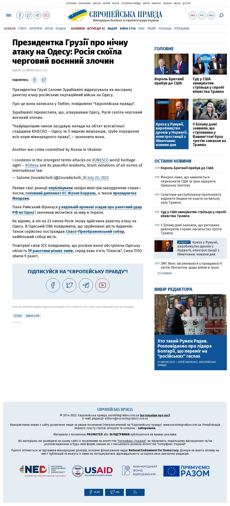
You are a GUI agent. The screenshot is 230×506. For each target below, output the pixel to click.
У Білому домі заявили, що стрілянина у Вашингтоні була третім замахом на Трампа (209, 134)
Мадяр (112, 28)
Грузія (17, 315)
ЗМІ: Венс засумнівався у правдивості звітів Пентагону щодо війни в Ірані (191, 265)
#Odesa (32, 165)
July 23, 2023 (98, 177)
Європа (97, 3)
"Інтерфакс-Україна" (131, 441)
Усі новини (165, 273)
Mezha (177, 3)
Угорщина (181, 28)
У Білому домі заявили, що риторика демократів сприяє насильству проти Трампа (191, 229)
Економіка (85, 3)
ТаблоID (167, 3)
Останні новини (172, 161)
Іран (141, 28)
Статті (22, 28)
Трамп (151, 28)
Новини (10, 28)
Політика (71, 3)
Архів (49, 28)
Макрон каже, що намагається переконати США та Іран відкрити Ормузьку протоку (188, 181)
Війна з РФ (128, 28)
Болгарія (78, 28)
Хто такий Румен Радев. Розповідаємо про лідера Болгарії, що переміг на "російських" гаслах (185, 349)
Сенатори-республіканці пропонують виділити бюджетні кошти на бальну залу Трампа (191, 198)
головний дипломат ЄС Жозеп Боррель (61, 193)
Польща (165, 28)
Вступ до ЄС (96, 28)
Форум (106, 3)
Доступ (187, 3)
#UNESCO (100, 160)
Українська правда (50, 3)
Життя (146, 3)
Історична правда (131, 3)
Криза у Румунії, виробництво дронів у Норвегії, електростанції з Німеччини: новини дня (171, 134)
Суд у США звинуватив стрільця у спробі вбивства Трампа (208, 85)
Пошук (60, 28)
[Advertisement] (77, 352)
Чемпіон (156, 3)
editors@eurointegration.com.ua (126, 418)
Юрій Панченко (188, 362)
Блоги (115, 3)
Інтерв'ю (35, 28)
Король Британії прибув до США (169, 81)
